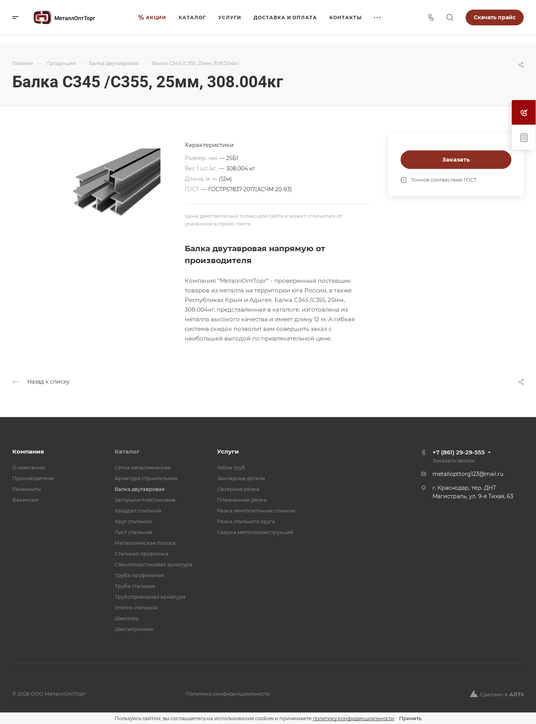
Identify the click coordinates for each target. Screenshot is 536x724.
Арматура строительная (146, 478)
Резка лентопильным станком (256, 510)
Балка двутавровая (140, 489)
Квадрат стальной (138, 510)
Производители (33, 478)
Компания (28, 451)
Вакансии (25, 500)
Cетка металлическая (143, 467)
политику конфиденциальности (354, 718)
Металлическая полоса (145, 543)
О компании (28, 467)
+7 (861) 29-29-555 (458, 452)
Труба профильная (139, 575)
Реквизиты (26, 489)
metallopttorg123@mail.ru (467, 473)
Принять (410, 718)
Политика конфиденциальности (228, 694)
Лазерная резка (238, 489)
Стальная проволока (142, 554)
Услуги (228, 451)
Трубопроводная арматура (150, 597)
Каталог (127, 451)
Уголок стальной (136, 607)
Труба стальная (135, 586)
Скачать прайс (495, 17)
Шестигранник (134, 629)
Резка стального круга (246, 521)
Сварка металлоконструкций (255, 532)
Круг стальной (133, 521)
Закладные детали (241, 478)
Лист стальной (133, 532)
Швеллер (127, 618)
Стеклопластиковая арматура (153, 564)
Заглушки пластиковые (145, 500)
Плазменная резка (242, 500)
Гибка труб (231, 467)
